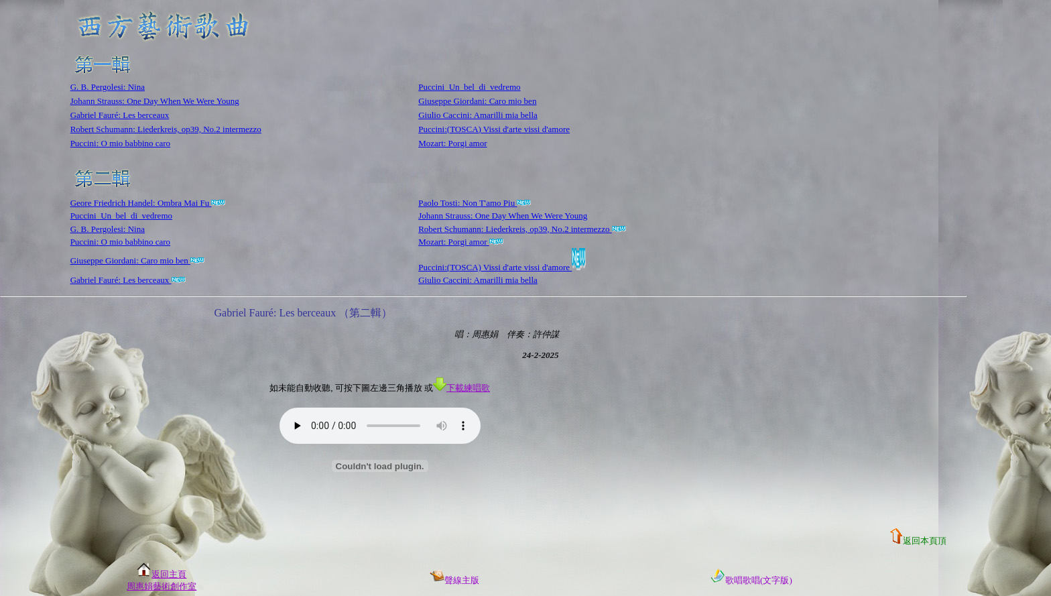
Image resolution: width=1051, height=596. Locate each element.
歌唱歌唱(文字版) (751, 580)
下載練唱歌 (461, 388)
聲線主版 (454, 580)
